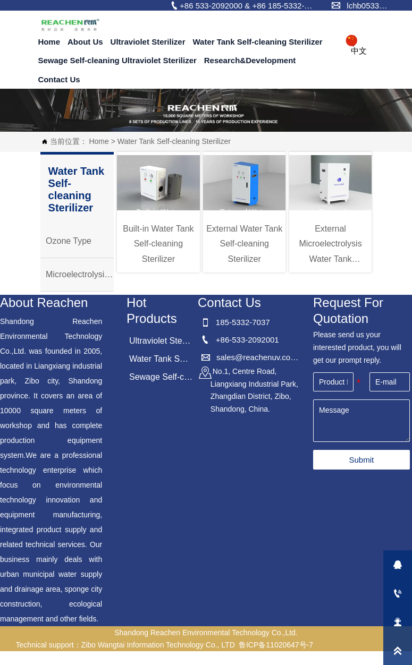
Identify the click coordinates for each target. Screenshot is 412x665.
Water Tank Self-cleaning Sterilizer (174, 141)
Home (98, 141)
